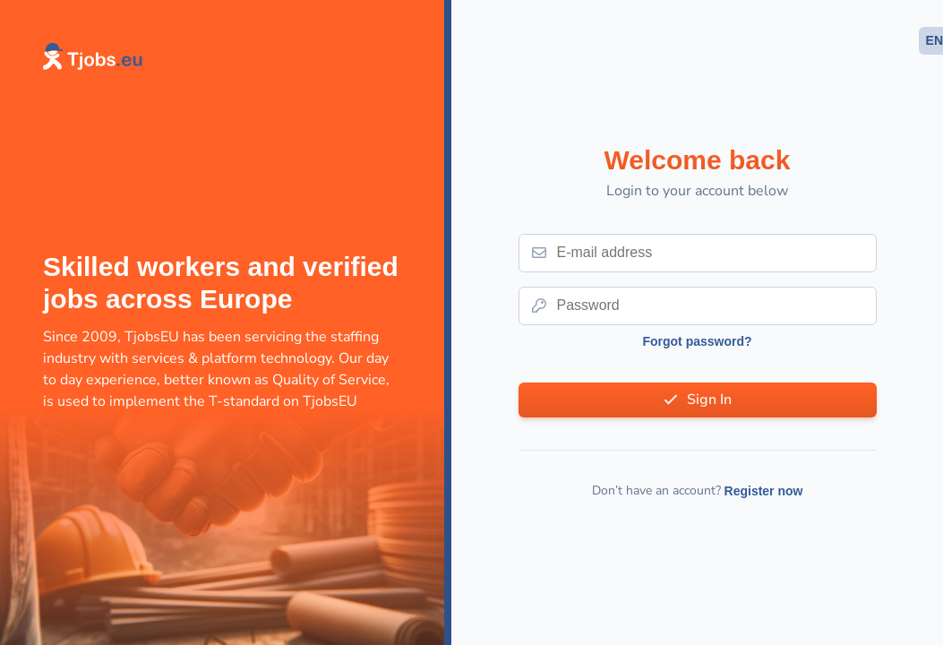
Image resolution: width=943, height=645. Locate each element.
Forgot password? (696, 341)
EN (934, 40)
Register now (763, 491)
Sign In (709, 399)
